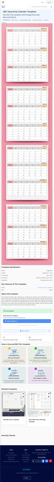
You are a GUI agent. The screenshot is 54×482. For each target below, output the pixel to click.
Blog (26, 453)
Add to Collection (24, 330)
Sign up (49, 2)
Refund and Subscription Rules (11, 461)
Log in (42, 2)
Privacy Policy (11, 457)
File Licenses (11, 453)
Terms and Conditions (11, 455)
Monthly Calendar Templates (45, 287)
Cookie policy (11, 459)
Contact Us (26, 461)
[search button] (51, 7)
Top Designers (25, 457)
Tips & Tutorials (26, 455)
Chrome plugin (26, 459)
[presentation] (24, 430)
